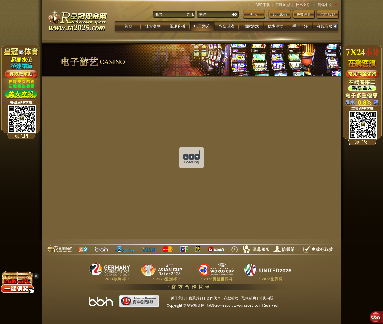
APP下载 (263, 5)
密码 (202, 14)
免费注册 (304, 14)
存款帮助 (231, 298)
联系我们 (196, 298)
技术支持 (303, 5)
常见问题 (266, 298)
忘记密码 (280, 14)
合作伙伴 (213, 298)
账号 (158, 14)
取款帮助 (248, 298)
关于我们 (178, 298)
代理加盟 (283, 5)
